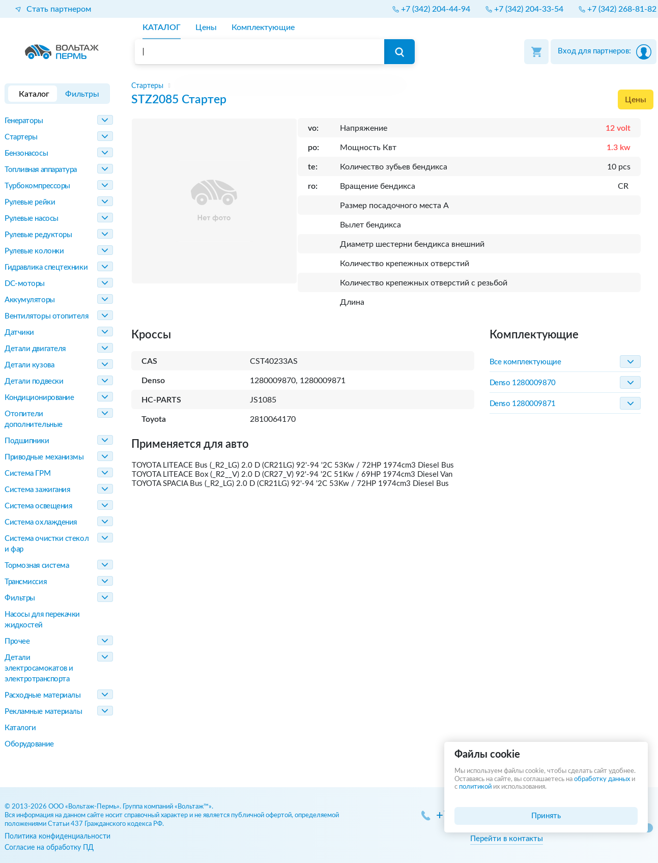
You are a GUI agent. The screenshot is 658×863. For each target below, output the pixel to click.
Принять (546, 816)
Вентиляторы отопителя (47, 316)
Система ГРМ (27, 473)
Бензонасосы (26, 153)
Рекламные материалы (43, 711)
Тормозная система (37, 565)
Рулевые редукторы (38, 235)
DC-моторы (25, 283)
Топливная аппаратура (41, 170)
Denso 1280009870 (523, 383)
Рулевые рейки (30, 202)
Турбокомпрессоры (37, 186)
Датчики (19, 332)
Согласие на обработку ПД (49, 847)
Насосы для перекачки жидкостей (42, 620)
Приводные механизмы (44, 457)
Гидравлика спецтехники (46, 267)
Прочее (17, 641)
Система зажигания (37, 490)
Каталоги (20, 728)
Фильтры (20, 598)
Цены (635, 100)
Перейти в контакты (506, 839)
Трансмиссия (25, 582)
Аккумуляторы (30, 300)
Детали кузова (29, 365)
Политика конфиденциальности (57, 836)
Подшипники (27, 441)
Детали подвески (34, 381)
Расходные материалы (42, 695)
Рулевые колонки (34, 251)
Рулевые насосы (32, 218)
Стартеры (21, 137)
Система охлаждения (41, 522)
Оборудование (29, 744)
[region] (392, 86)
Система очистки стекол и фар (47, 544)
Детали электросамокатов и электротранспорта (39, 668)
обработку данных (602, 779)
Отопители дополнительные (34, 419)
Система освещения (38, 506)
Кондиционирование (39, 397)
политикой (475, 787)
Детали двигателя (35, 349)
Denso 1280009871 (523, 404)
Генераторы (24, 121)
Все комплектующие (525, 362)
